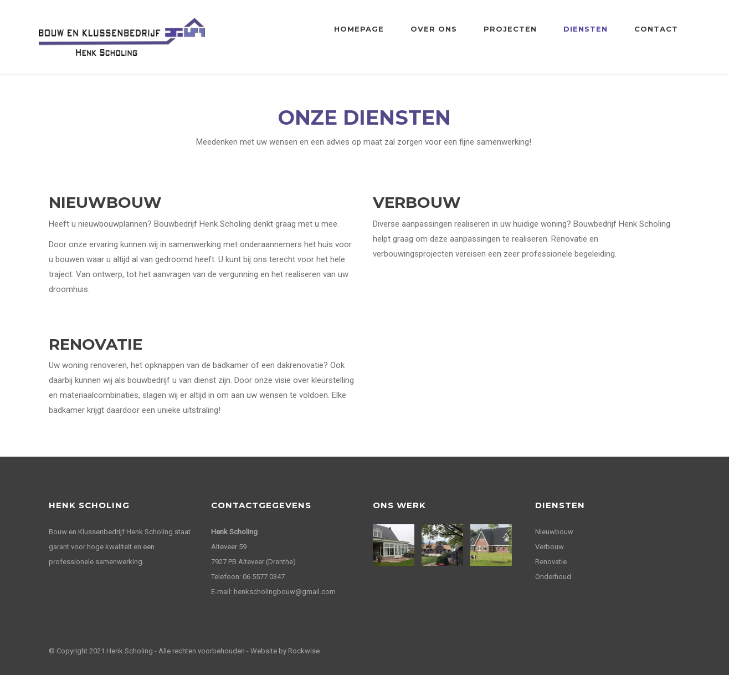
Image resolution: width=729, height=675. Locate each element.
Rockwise (304, 651)
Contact (656, 28)
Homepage (359, 28)
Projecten (510, 28)
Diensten (585, 28)
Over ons (433, 28)
